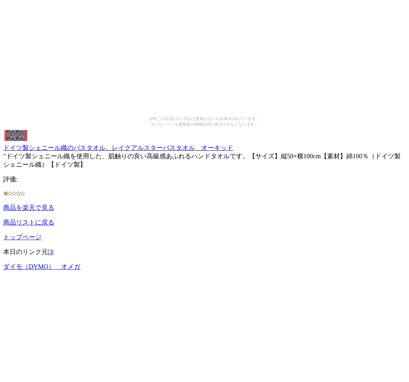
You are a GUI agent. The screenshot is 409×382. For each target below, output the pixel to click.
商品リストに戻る (28, 222)
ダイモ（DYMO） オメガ (41, 266)
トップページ (22, 237)
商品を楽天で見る (28, 207)
